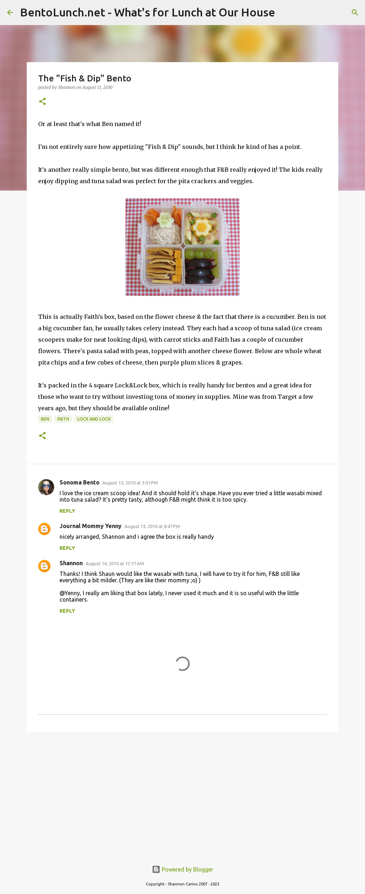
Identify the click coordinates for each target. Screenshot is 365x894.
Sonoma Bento (79, 482)
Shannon (71, 563)
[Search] (355, 12)
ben (45, 419)
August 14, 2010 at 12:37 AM (115, 563)
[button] (42, 102)
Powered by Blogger (182, 869)
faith (63, 419)
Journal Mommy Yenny (91, 526)
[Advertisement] (182, 793)
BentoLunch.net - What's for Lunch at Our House (147, 12)
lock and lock (93, 419)
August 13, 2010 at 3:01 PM (130, 482)
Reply (67, 511)
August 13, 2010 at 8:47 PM (152, 526)
